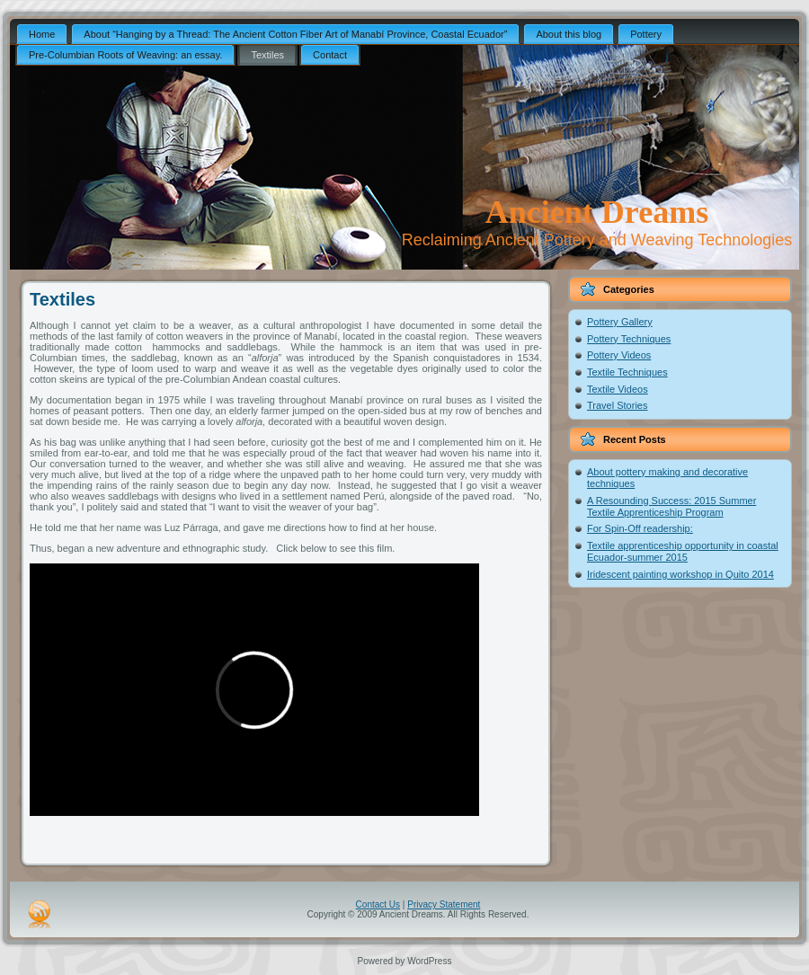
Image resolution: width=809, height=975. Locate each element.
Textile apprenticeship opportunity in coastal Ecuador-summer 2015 (682, 551)
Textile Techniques (627, 372)
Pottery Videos (619, 355)
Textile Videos (617, 389)
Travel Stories (617, 405)
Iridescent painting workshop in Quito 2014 (680, 574)
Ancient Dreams (596, 212)
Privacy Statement (443, 904)
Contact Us (378, 904)
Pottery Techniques (629, 338)
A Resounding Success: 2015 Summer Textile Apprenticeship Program (671, 506)
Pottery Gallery (620, 321)
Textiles (62, 299)
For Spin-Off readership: (640, 528)
